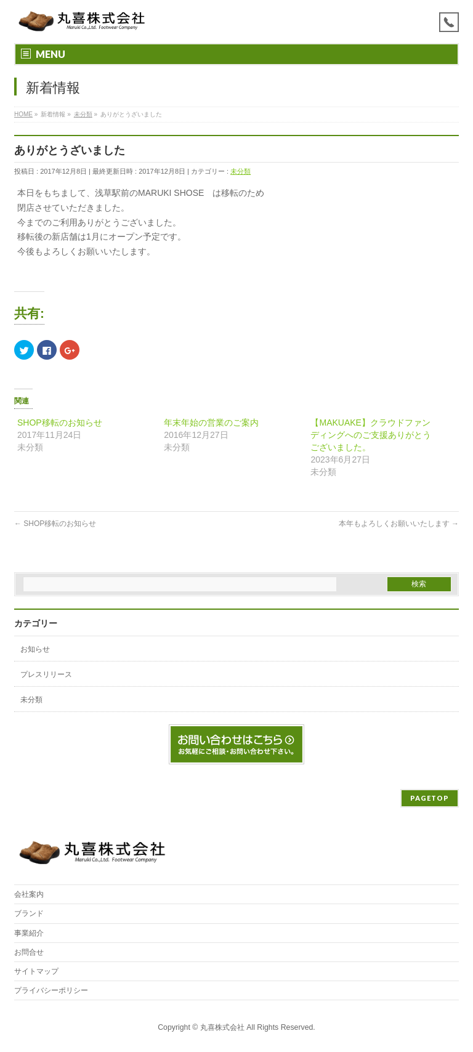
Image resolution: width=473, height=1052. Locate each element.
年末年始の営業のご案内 (211, 422)
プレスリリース (46, 674)
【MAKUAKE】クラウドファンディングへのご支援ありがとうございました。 (370, 435)
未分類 (240, 171)
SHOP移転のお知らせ (59, 422)
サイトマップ (36, 971)
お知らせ (35, 649)
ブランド (29, 913)
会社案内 (29, 894)
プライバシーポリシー (51, 990)
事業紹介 (29, 933)
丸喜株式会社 (222, 1027)
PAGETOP (429, 798)
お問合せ (29, 952)
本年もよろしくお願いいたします (399, 523)
